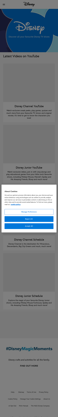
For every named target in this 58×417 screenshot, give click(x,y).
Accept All (29, 226)
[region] (29, 208)
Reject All (29, 219)
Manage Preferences (29, 212)
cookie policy (15, 204)
